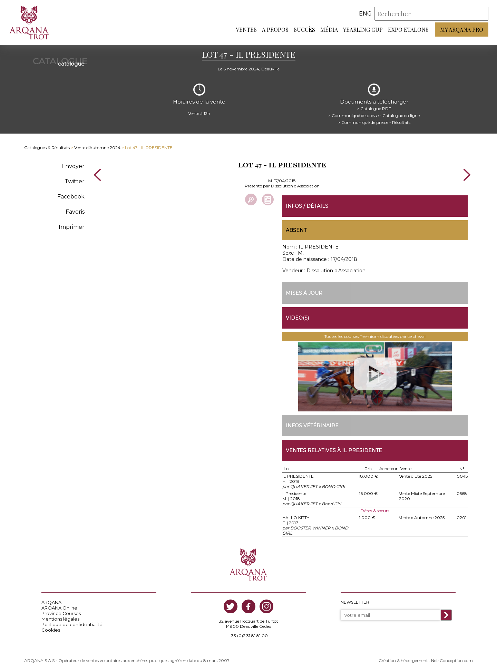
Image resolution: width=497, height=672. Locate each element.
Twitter (75, 181)
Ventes (246, 29)
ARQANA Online (59, 608)
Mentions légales (60, 619)
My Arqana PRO (461, 29)
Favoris (75, 211)
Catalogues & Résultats (47, 147)
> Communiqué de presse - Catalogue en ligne (374, 115)
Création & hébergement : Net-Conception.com (426, 660)
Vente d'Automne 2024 (97, 147)
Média (329, 29)
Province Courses (61, 613)
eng (365, 13)
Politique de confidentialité (72, 624)
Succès (304, 29)
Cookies (50, 630)
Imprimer (72, 227)
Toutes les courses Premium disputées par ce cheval (375, 336)
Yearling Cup (363, 29)
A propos (275, 29)
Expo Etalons (408, 29)
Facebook (71, 196)
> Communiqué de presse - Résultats (374, 122)
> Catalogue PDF (374, 108)
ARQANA (51, 602)
